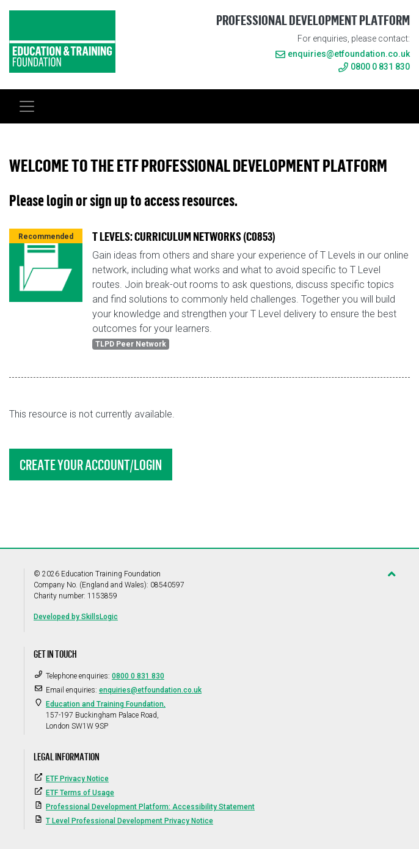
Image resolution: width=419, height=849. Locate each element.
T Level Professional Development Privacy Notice (129, 821)
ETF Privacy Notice (77, 778)
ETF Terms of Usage (80, 792)
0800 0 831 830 (374, 67)
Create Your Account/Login (91, 464)
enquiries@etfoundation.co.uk (349, 54)
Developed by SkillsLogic (76, 616)
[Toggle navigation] (27, 106)
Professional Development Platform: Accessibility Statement (150, 807)
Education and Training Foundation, (106, 704)
